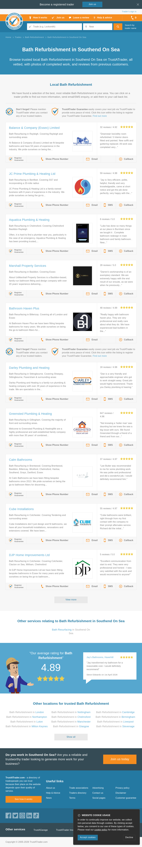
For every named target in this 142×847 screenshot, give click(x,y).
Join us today (120, 759)
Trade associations (78, 788)
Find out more (100, 116)
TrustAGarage (41, 830)
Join (92, 4)
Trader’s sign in (129, 11)
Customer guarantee (126, 798)
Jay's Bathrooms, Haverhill (100, 657)
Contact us (97, 793)
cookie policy (100, 830)
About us (50, 788)
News (49, 798)
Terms (72, 798)
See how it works (23, 799)
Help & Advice (53, 793)
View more (71, 599)
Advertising (98, 788)
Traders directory (77, 793)
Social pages (98, 798)
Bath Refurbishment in (26, 712)
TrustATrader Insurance (68, 830)
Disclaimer (121, 793)
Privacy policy (123, 788)
